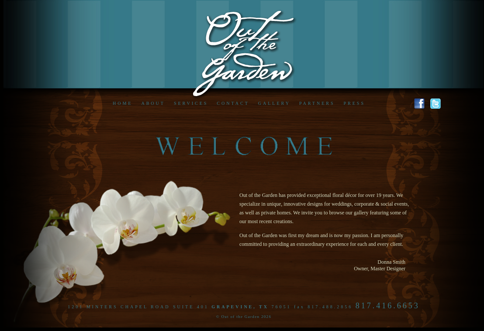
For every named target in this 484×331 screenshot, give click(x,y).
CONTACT (233, 103)
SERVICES (191, 103)
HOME (122, 103)
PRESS (354, 103)
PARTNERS (317, 103)
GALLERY (274, 103)
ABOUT (153, 103)
